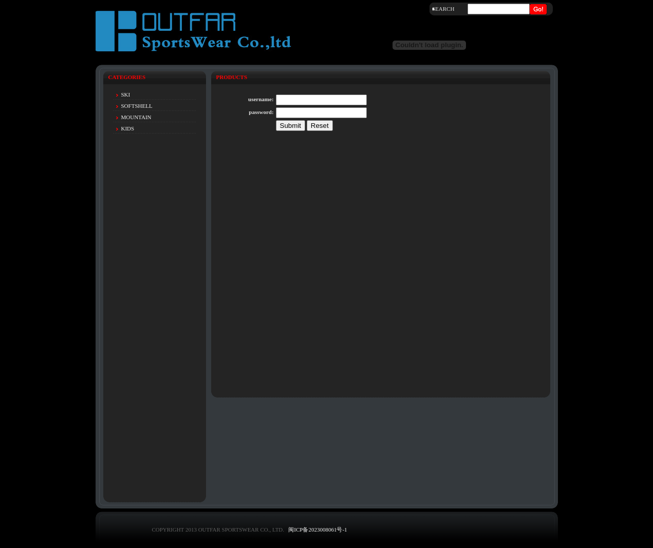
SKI (125, 94)
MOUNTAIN (136, 117)
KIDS (128, 128)
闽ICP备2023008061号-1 (317, 529)
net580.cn (267, 538)
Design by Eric (238, 538)
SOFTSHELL (137, 106)
